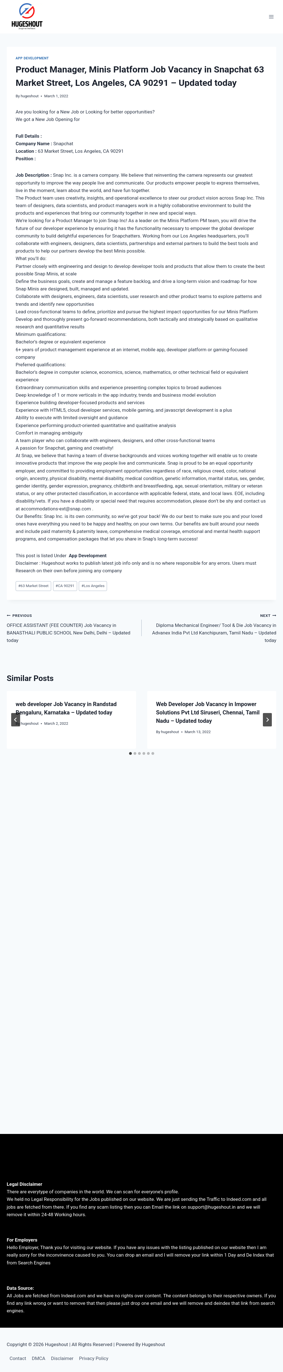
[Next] (267, 719)
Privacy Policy (93, 1358)
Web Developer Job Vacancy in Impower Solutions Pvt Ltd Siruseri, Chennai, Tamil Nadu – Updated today (208, 712)
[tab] (130, 753)
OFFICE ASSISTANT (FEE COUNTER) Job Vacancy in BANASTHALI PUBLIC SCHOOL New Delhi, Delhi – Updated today (72, 627)
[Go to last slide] (15, 719)
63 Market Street (33, 585)
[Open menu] (271, 16)
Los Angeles (93, 585)
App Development (32, 58)
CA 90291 (65, 585)
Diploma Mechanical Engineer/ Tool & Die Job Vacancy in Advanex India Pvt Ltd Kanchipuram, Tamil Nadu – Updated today (211, 627)
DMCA (38, 1358)
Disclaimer (62, 1358)
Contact (17, 1358)
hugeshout (30, 96)
